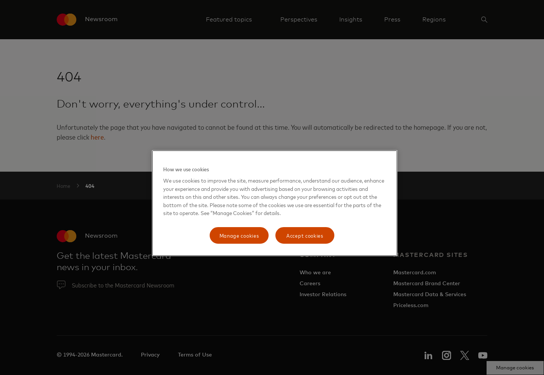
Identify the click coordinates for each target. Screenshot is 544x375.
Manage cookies (239, 235)
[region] (274, 203)
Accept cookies (304, 235)
